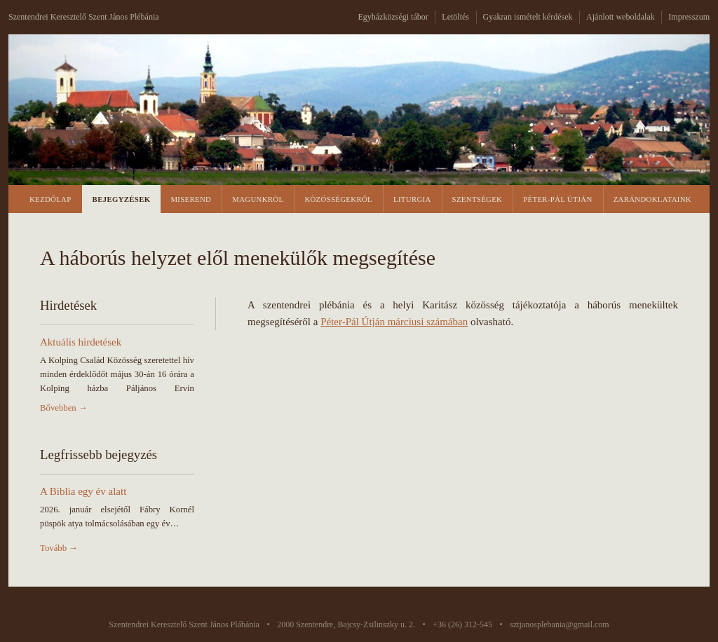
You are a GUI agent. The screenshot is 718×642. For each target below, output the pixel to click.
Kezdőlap (50, 199)
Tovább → (59, 548)
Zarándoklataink (652, 199)
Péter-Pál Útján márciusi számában (394, 321)
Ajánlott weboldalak (620, 17)
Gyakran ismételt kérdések (528, 17)
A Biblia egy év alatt (83, 491)
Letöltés (455, 17)
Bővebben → (64, 408)
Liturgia (412, 199)
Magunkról (257, 199)
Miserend (190, 199)
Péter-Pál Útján (557, 199)
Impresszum (689, 17)
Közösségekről (338, 199)
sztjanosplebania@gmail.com (559, 624)
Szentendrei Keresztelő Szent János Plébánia (83, 17)
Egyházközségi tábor (393, 17)
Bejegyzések (122, 199)
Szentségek (477, 199)
